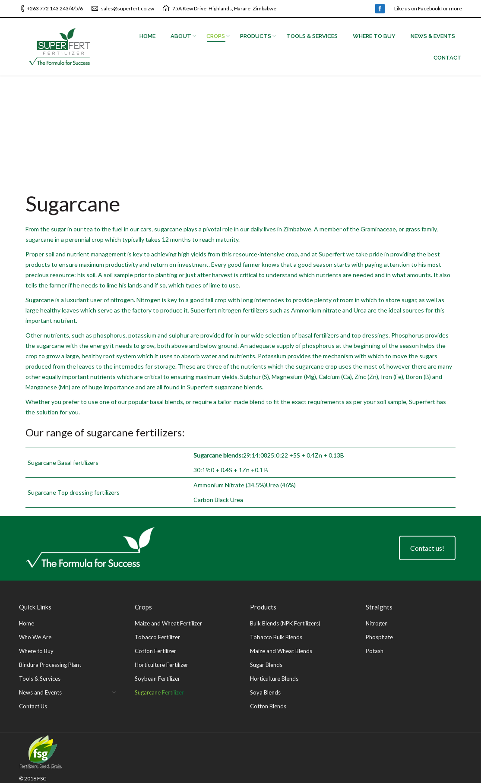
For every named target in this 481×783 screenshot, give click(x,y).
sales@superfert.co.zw (127, 8)
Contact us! (427, 548)
